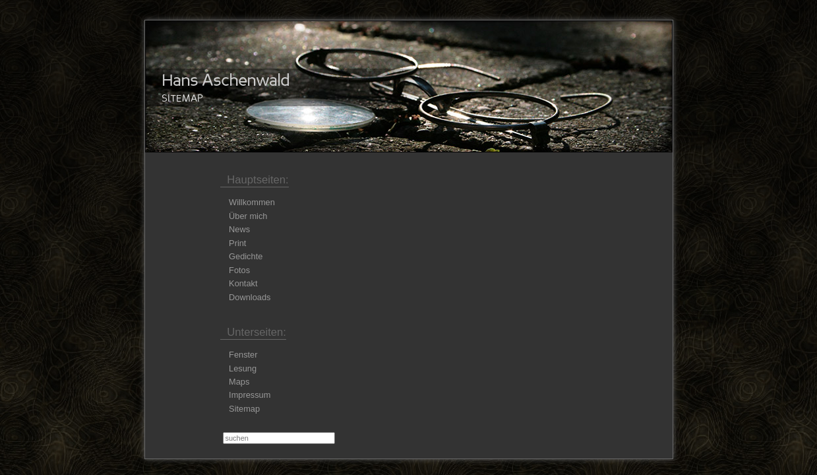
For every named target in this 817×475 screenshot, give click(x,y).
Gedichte (245, 256)
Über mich (248, 216)
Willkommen (252, 202)
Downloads (249, 297)
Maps (239, 382)
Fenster (243, 355)
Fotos (239, 270)
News (239, 229)
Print (237, 243)
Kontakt (243, 283)
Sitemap (244, 409)
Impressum (249, 395)
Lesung (243, 368)
